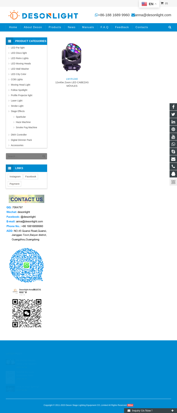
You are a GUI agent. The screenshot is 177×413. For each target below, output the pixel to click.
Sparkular (21, 116)
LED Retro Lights (20, 58)
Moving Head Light (20, 84)
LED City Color (18, 74)
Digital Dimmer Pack (21, 140)
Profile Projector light (21, 95)
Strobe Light (17, 106)
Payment (14, 183)
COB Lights (17, 79)
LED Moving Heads (21, 63)
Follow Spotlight (19, 90)
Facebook (30, 176)
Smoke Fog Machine (26, 127)
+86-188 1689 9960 (114, 15)
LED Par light (17, 47)
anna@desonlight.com (153, 15)
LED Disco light (19, 53)
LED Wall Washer (20, 69)
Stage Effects (18, 111)
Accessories (17, 145)
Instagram (15, 176)
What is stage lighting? (28, 383)
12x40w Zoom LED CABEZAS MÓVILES (72, 82)
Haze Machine (23, 122)
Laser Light (16, 100)
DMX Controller (19, 134)
